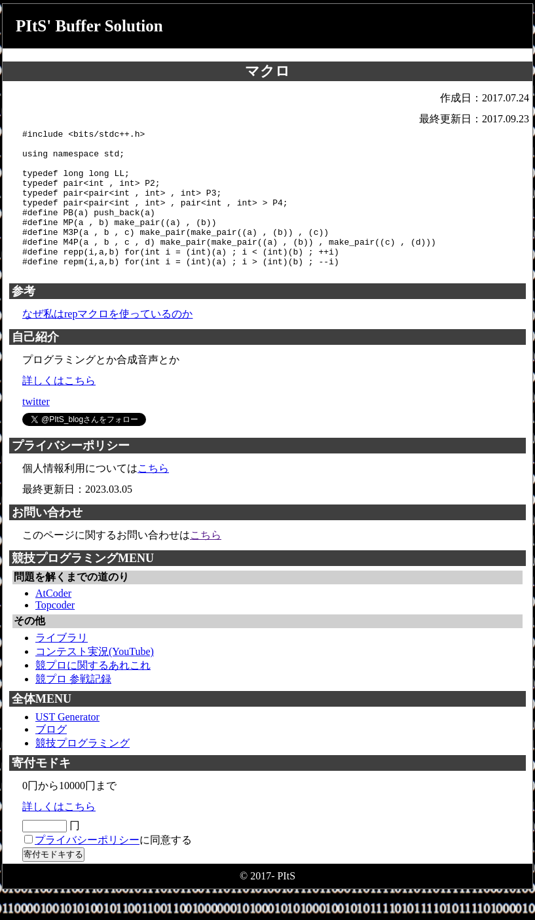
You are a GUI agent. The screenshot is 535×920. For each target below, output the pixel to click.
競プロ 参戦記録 (73, 706)
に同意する (113, 867)
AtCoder (53, 620)
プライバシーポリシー (87, 867)
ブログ (51, 756)
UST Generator (67, 744)
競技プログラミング (82, 770)
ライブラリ (61, 665)
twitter (36, 428)
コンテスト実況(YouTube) (94, 678)
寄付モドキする (53, 882)
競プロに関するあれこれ (93, 692)
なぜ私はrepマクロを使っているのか (107, 341)
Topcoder (55, 632)
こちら (153, 495)
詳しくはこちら (59, 408)
